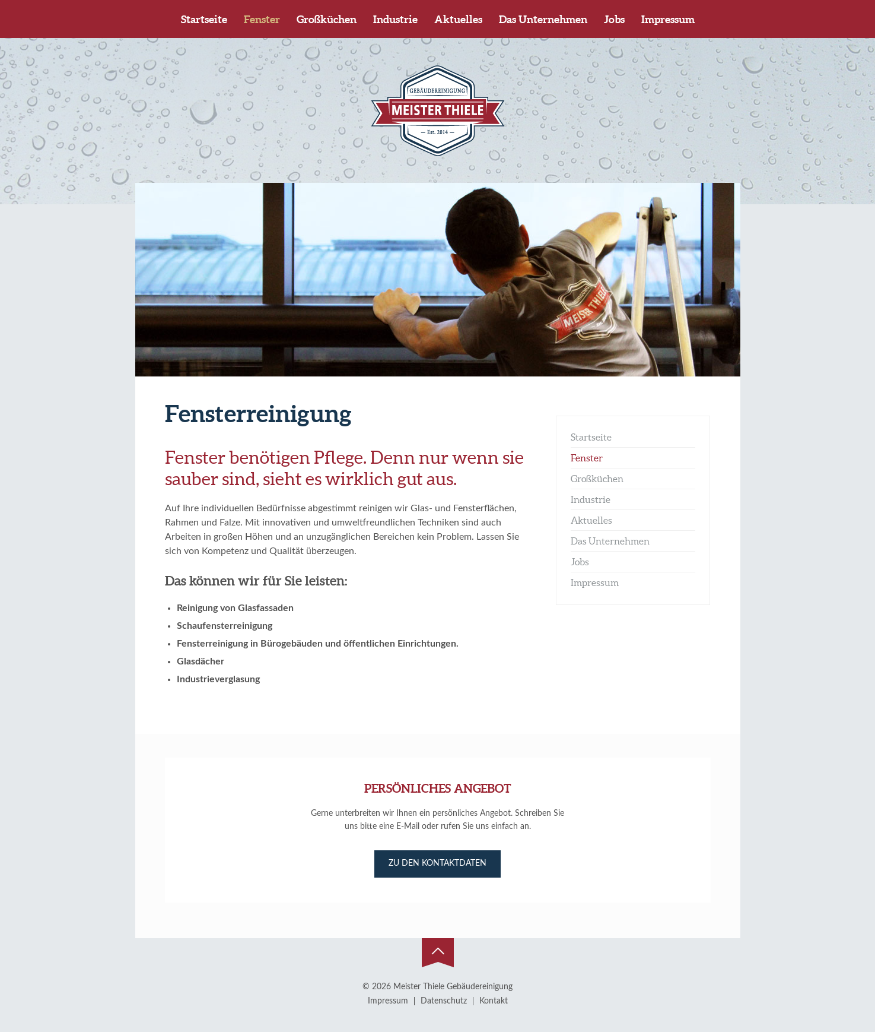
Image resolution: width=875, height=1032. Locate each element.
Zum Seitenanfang (438, 953)
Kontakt (493, 1001)
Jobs (614, 19)
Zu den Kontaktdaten (437, 863)
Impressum (668, 19)
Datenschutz (444, 1001)
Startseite (204, 19)
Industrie (395, 19)
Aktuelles (458, 19)
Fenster (262, 19)
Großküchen (327, 19)
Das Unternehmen (543, 19)
